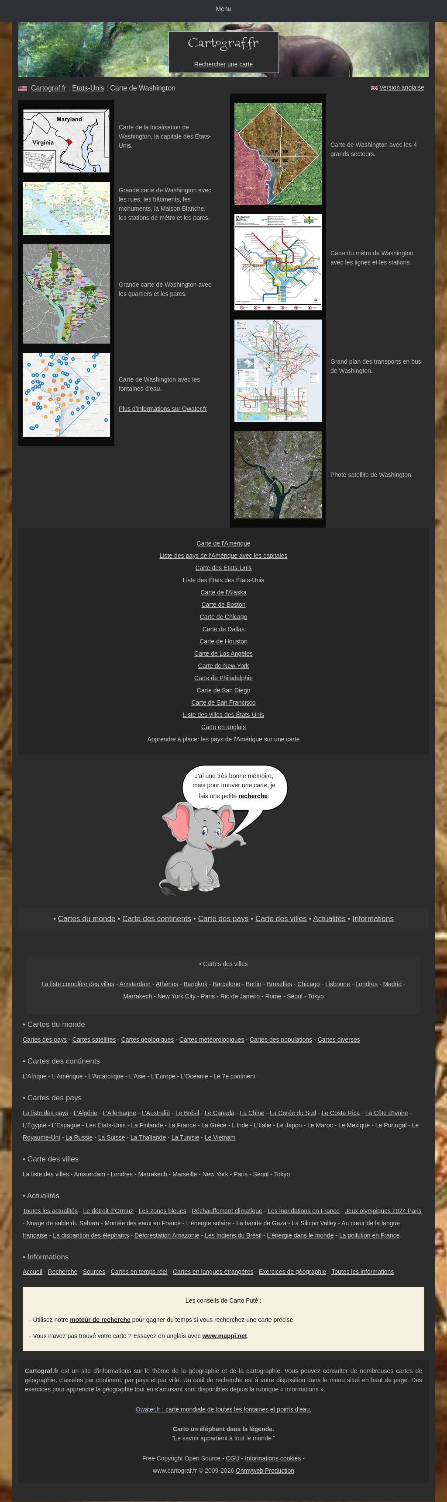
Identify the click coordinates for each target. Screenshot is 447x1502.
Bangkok (195, 983)
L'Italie (263, 1125)
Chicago (308, 983)
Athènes (167, 983)
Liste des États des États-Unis (224, 580)
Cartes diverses (339, 1039)
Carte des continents (156, 918)
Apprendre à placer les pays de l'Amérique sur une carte (224, 739)
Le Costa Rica (340, 1112)
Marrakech (137, 996)
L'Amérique (67, 1076)
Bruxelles (279, 983)
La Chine (252, 1112)
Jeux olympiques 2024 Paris (383, 1210)
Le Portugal (391, 1125)
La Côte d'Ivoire (386, 1112)
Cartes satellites (94, 1039)
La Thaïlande (148, 1137)
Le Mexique (354, 1125)
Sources (94, 1271)
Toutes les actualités (50, 1210)
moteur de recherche (100, 1319)
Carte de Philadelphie (223, 678)
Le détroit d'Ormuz (108, 1210)
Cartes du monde (87, 918)
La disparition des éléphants (91, 1235)
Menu (223, 8)
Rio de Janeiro (240, 996)
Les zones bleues (162, 1210)
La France (182, 1125)
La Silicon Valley (314, 1223)
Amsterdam (135, 983)
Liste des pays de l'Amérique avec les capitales (224, 555)
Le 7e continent (234, 1076)
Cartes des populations (281, 1039)
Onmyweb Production (265, 1470)
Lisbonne (337, 983)
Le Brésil (187, 1112)
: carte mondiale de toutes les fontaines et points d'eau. (224, 1409)
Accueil (32, 1271)
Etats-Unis (88, 88)
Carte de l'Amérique (223, 543)
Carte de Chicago (224, 616)
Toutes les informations (362, 1271)
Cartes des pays (45, 1039)
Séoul (295, 996)
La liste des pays (45, 1112)
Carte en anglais (223, 726)
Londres (366, 983)
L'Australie (155, 1112)
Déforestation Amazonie (166, 1235)
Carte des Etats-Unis (223, 567)
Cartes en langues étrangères (213, 1271)
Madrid (392, 983)
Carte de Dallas (224, 629)
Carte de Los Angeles (223, 653)
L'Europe (163, 1076)
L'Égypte (34, 1125)
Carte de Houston (223, 641)
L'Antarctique (106, 1076)
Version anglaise (401, 87)
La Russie (79, 1137)
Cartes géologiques (147, 1039)
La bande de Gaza (261, 1223)
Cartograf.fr (48, 88)
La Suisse (111, 1137)
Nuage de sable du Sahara (63, 1223)
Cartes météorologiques (211, 1039)
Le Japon (289, 1125)
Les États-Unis (106, 1125)
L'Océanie (194, 1076)
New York (215, 1174)
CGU (232, 1458)
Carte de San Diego (224, 690)
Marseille (184, 1174)
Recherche (63, 1271)
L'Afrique (35, 1076)
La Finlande (147, 1125)
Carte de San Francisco (223, 702)
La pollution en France (369, 1235)
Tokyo (316, 996)
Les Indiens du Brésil (233, 1235)
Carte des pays (223, 918)
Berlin (253, 983)
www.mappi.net (224, 1335)
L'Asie (137, 1076)
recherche (253, 796)
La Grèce (214, 1125)
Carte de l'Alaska (223, 592)
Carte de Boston (223, 604)
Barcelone (226, 983)
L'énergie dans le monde (300, 1235)
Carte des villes (281, 918)
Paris (208, 996)
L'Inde (240, 1125)
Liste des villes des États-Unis (223, 714)
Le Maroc (320, 1125)
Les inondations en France (304, 1210)
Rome (273, 996)
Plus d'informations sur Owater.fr (163, 408)
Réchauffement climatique (227, 1210)
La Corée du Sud (293, 1112)
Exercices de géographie (292, 1271)
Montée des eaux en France (143, 1223)
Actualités (329, 918)
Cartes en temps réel (139, 1271)
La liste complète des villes (77, 983)
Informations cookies (273, 1458)
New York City (177, 996)
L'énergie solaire (208, 1223)
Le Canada (220, 1112)
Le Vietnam (220, 1137)
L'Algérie (85, 1112)
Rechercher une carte (223, 64)
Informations (373, 918)
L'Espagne (66, 1125)
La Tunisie (185, 1137)
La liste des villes (46, 1174)
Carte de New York (223, 665)
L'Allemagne (119, 1112)
